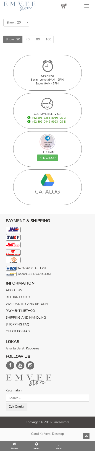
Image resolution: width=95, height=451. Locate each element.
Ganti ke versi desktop (47, 434)
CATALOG (47, 191)
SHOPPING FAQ (17, 324)
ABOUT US (14, 290)
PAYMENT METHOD (20, 311)
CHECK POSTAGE (19, 331)
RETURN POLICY (18, 297)
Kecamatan (14, 390)
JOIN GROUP (47, 158)
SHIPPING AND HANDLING (26, 317)
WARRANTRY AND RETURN (27, 304)
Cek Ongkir (16, 406)
